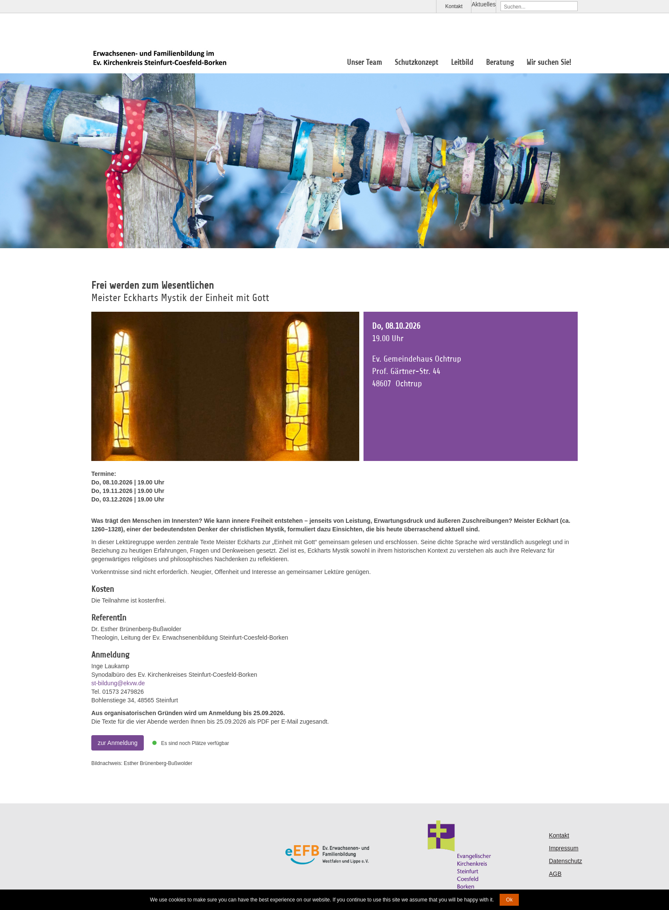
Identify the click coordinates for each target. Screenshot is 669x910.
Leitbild (462, 62)
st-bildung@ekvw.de (118, 683)
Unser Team (364, 62)
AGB (555, 873)
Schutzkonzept (416, 62)
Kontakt (453, 6)
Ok (509, 900)
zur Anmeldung (117, 742)
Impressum (564, 848)
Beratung (500, 62)
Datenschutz (565, 861)
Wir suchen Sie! (548, 62)
